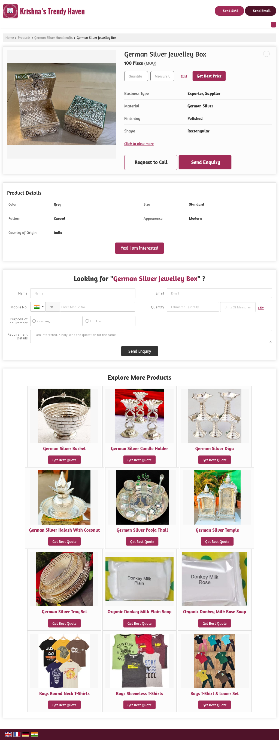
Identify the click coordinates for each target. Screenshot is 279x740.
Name (23, 293)
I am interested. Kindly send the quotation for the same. (151, 336)
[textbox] (162, 76)
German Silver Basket (64, 448)
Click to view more (139, 143)
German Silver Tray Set (64, 611)
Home (9, 38)
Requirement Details (18, 336)
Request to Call (151, 162)
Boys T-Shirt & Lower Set (214, 693)
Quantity (157, 307)
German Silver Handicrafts (53, 38)
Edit (184, 76)
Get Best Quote (64, 459)
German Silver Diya (214, 448)
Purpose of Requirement (18, 321)
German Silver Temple (217, 530)
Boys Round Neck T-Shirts (64, 693)
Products (24, 38)
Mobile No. (19, 307)
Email (160, 293)
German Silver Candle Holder (139, 448)
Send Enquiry (205, 162)
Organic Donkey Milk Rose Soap (214, 611)
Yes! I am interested (139, 248)
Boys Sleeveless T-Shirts (139, 693)
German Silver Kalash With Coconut (64, 530)
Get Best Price (209, 76)
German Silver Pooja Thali (142, 530)
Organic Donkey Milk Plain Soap (139, 611)
